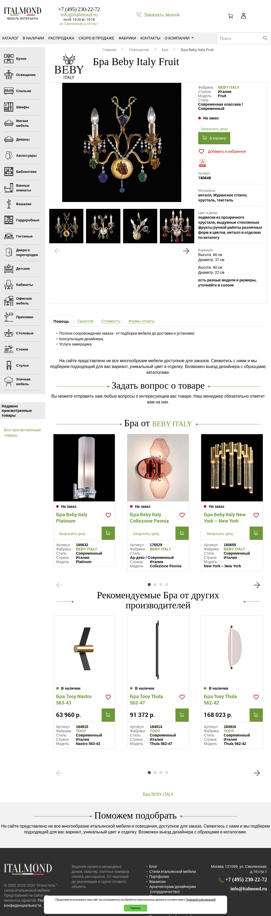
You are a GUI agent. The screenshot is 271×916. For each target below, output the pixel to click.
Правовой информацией (201, 899)
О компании (179, 38)
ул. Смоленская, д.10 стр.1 (79, 23)
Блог (153, 847)
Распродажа (61, 38)
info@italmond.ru (79, 14)
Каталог (10, 38)
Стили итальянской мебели (172, 852)
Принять (135, 908)
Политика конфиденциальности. (29, 884)
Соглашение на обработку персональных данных (171, 890)
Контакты (150, 38)
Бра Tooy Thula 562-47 (146, 680)
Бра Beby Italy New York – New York (225, 508)
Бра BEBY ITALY (158, 775)
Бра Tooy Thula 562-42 (220, 680)
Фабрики (127, 38)
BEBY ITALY (229, 87)
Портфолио (159, 857)
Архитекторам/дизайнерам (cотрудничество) (172, 870)
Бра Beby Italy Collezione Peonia (149, 508)
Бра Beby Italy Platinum (71, 508)
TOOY (81, 712)
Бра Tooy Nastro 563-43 (74, 680)
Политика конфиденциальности (168, 880)
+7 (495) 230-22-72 (79, 9)
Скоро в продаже (96, 38)
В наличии (33, 38)
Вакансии (157, 862)
